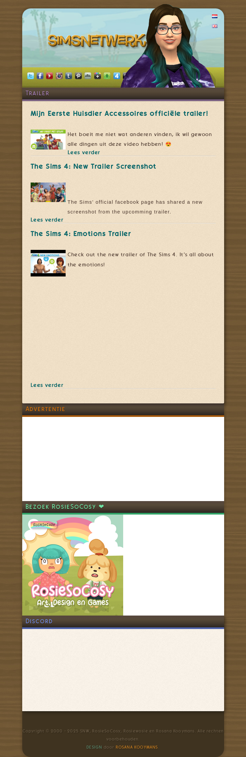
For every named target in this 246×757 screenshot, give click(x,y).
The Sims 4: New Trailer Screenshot (93, 166)
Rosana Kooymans (137, 747)
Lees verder (84, 153)
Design (94, 747)
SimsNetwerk (98, 42)
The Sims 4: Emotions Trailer (81, 234)
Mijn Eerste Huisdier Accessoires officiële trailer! (119, 113)
